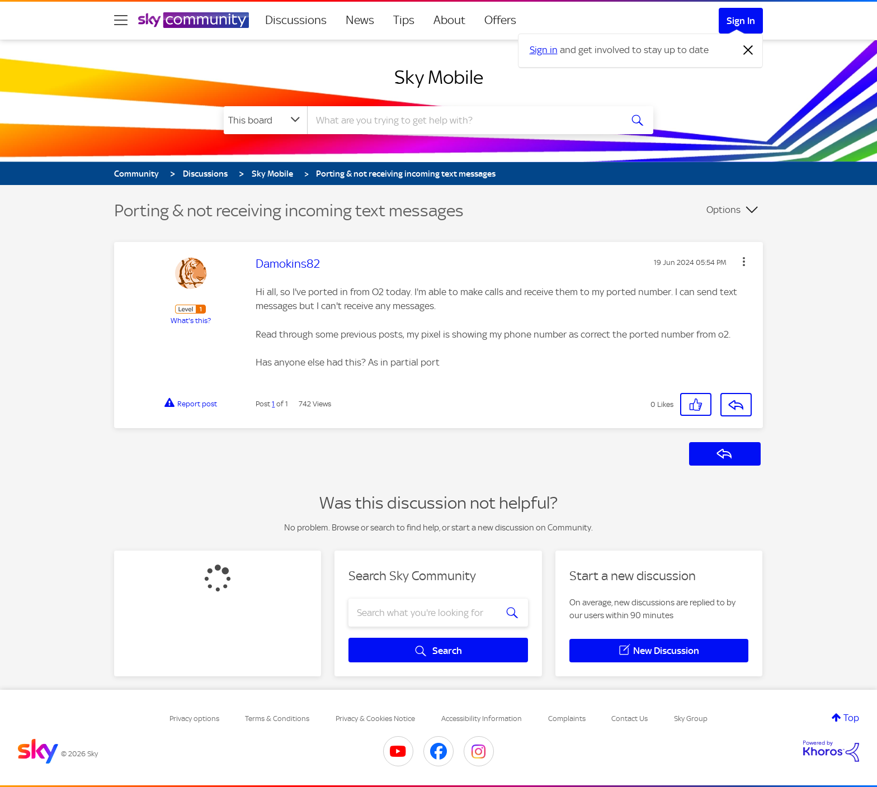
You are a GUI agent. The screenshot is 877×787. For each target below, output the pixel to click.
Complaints (567, 718)
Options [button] (723, 209)
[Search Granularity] (265, 120)
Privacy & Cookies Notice (375, 718)
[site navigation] (121, 20)
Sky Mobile (438, 77)
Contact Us (629, 718)
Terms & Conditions (277, 718)
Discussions (296, 20)
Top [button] (851, 717)
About (449, 20)
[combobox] (463, 120)
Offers (500, 20)
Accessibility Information (481, 718)
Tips (403, 20)
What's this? (191, 320)
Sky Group (691, 718)
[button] (744, 261)
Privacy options (194, 718)
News (360, 20)
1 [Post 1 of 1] (273, 404)
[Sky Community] (193, 20)
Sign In (741, 20)
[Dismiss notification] (748, 50)
